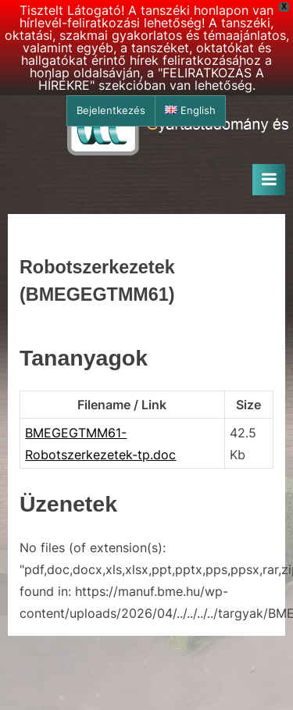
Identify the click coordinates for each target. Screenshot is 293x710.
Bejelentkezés (111, 110)
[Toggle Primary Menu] (268, 179)
